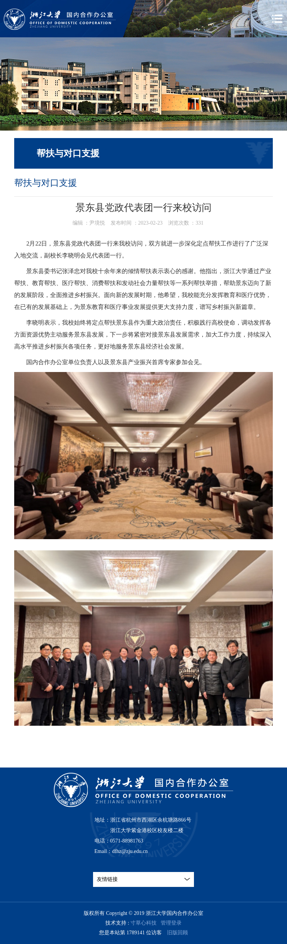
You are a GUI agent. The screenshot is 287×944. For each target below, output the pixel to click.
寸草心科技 (143, 923)
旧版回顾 (177, 932)
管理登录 (171, 923)
